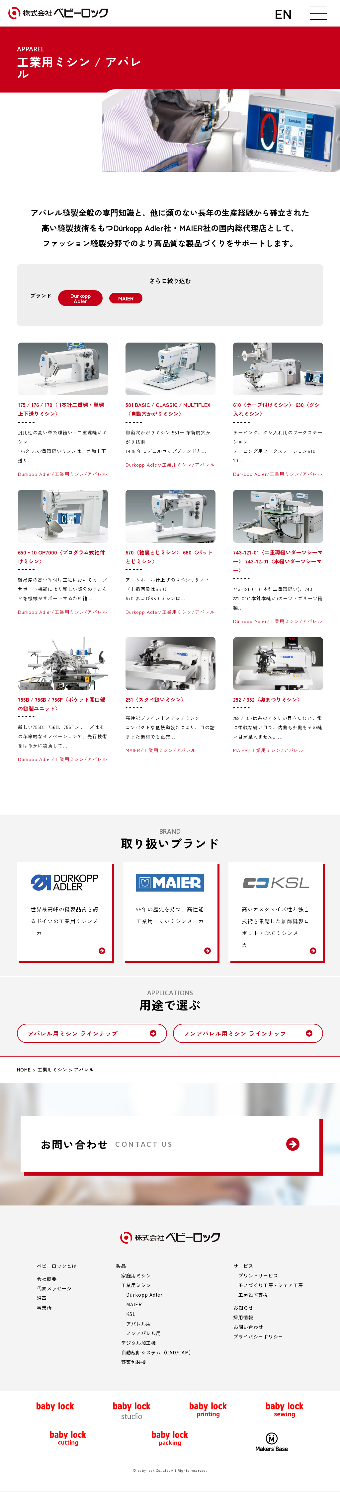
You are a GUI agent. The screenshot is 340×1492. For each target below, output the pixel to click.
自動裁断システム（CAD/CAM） (157, 1352)
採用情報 (243, 1317)
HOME (24, 1069)
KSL (130, 1314)
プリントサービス (258, 1275)
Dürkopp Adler (144, 1294)
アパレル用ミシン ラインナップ (73, 1033)
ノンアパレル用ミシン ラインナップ (235, 1033)
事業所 (44, 1307)
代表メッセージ (54, 1288)
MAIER (134, 1304)
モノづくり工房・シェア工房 (270, 1285)
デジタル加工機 (138, 1342)
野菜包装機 (133, 1362)
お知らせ (243, 1307)
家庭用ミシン (136, 1275)
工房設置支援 (253, 1294)
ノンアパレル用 (143, 1333)
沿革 (42, 1298)
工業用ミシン (52, 1069)
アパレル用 (138, 1323)
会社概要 (47, 1278)
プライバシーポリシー (258, 1336)
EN (283, 13)
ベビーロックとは (57, 1266)
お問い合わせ (248, 1327)
